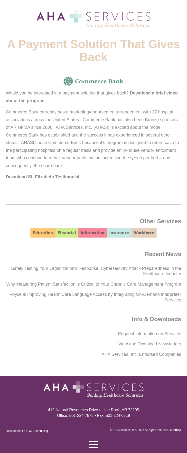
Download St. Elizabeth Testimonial (42, 176)
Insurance (119, 232)
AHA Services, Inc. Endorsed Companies (141, 354)
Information (92, 232)
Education (43, 232)
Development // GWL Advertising (27, 431)
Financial (67, 232)
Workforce (144, 232)
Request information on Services (149, 333)
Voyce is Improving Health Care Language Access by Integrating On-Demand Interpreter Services (95, 297)
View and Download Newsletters (149, 344)
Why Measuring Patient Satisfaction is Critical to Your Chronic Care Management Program (93, 284)
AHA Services (122, 430)
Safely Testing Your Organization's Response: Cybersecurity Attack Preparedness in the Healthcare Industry (96, 271)
